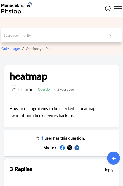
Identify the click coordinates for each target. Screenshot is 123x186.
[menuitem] (108, 8)
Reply (108, 170)
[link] (14, 89)
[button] (108, 8)
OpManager (10, 48)
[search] (51, 35)
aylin (28, 89)
